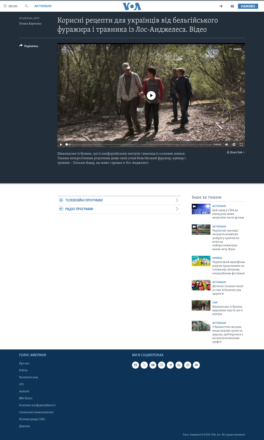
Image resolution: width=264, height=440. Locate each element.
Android (24, 391)
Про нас (24, 363)
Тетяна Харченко (30, 23)
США (214, 302)
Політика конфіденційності (37, 405)
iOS (21, 384)
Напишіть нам (28, 377)
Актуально (43, 6)
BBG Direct (25, 398)
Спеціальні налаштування (36, 412)
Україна (217, 258)
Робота (23, 370)
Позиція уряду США (32, 419)
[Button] (28, 46)
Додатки (24, 426)
